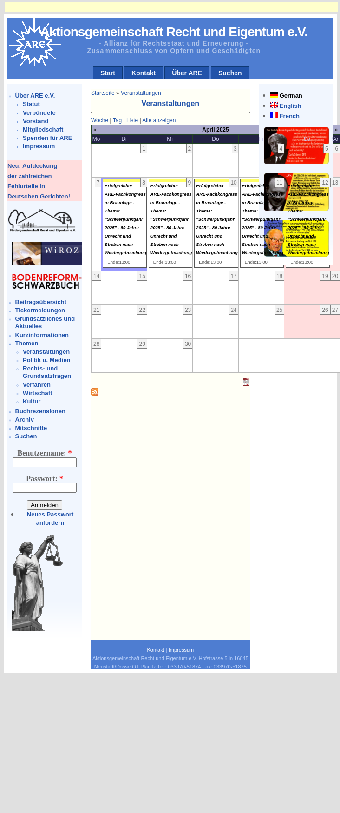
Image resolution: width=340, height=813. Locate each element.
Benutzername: (45, 453)
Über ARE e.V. (35, 95)
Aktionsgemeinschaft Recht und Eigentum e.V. (173, 32)
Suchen (230, 73)
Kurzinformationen (42, 334)
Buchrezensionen (40, 411)
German (291, 95)
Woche (99, 120)
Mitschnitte (31, 427)
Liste (132, 120)
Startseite (103, 93)
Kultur (31, 401)
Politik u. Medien (47, 360)
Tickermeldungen (40, 310)
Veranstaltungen (46, 351)
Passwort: (44, 479)
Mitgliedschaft (43, 129)
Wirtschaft (37, 393)
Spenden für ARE (47, 137)
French (290, 115)
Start (107, 73)
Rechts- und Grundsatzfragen (47, 372)
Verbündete (39, 112)
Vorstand (35, 121)
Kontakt (143, 73)
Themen (27, 343)
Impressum (39, 146)
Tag (117, 120)
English (290, 105)
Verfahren (37, 384)
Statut (31, 103)
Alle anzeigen (159, 120)
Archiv (24, 419)
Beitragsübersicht (41, 301)
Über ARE (187, 73)
